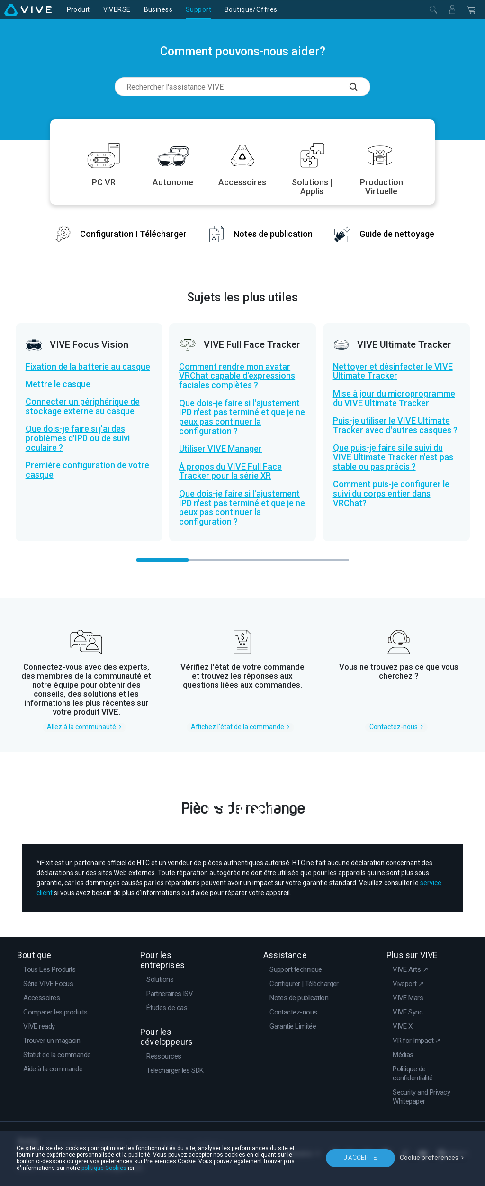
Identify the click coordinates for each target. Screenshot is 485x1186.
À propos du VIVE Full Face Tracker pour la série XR (230, 471)
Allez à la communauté (81, 727)
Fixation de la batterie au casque (88, 366)
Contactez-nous (393, 727)
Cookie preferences (429, 1157)
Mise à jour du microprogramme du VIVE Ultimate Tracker (394, 398)
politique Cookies (103, 1168)
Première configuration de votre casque (87, 470)
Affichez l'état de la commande (237, 727)
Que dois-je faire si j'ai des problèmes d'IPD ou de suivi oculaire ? (78, 438)
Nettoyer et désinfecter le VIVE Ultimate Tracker (393, 371)
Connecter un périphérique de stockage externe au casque (83, 406)
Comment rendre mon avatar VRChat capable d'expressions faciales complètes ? (237, 376)
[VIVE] (28, 9)
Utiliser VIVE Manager (220, 448)
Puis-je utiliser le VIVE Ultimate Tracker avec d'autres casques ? (395, 425)
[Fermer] (433, 9)
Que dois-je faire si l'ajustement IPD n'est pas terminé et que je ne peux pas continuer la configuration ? (242, 417)
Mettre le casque (58, 384)
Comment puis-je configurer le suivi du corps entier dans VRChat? (391, 493)
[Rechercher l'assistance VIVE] (359, 86)
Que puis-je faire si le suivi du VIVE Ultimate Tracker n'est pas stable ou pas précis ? (393, 457)
